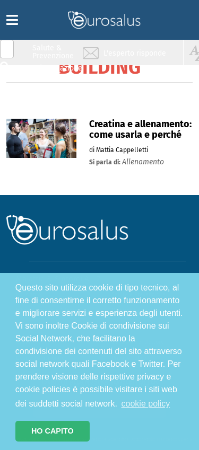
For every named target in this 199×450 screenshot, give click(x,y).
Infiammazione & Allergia (56, 72)
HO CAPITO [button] (52, 431)
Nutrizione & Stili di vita (53, 92)
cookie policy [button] (146, 403)
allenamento (143, 161)
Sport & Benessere (50, 112)
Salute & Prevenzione (53, 51)
